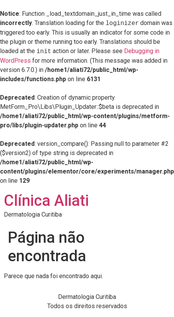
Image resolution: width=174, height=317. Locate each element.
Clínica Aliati (46, 201)
